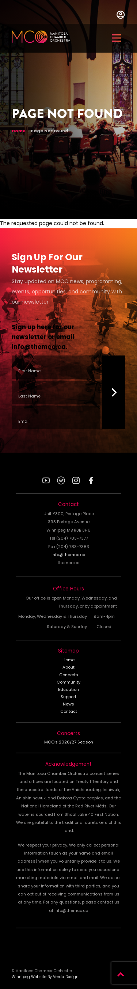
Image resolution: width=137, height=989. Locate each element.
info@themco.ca (39, 347)
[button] (116, 38)
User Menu (120, 14)
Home (19, 132)
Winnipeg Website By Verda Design (45, 977)
